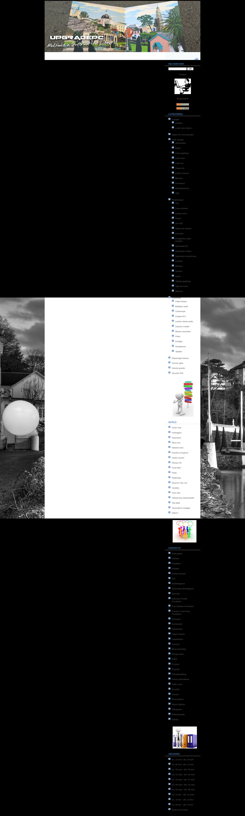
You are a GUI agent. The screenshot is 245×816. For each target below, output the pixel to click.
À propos (182, 74)
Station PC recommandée (182, 135)
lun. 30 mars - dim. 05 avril (183, 769)
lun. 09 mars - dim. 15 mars (183, 785)
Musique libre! (178, 654)
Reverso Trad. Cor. (180, 483)
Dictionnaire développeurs (183, 589)
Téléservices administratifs (183, 498)
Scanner (178, 271)
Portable (178, 341)
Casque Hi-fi (180, 316)
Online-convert (178, 458)
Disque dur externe (183, 228)
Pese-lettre (176, 468)
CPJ (173, 579)
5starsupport (177, 554)
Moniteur (179, 266)
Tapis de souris (181, 286)
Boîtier (178, 148)
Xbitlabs (175, 719)
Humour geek (177, 363)
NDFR (174, 659)
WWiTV (175, 513)
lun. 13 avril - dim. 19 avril (182, 760)
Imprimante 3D (181, 246)
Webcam (179, 291)
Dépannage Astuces (180, 358)
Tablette (178, 352)
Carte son (179, 163)
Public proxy (177, 684)
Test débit (176, 503)
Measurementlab (179, 649)
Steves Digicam (178, 704)
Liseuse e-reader (182, 326)
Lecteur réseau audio (184, 321)
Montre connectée (182, 332)
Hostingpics (177, 433)
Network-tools (177, 448)
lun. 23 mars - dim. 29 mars (183, 775)
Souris (178, 276)
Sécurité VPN (177, 373)
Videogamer (177, 709)
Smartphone (180, 346)
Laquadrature (177, 639)
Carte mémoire (181, 208)
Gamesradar (177, 624)
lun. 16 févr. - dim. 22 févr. (183, 800)
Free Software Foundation (183, 606)
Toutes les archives (180, 810)
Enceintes (179, 233)
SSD (177, 193)
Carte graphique (182, 153)
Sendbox (175, 488)
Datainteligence (178, 584)
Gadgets (178, 123)
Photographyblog (179, 674)
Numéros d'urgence (180, 453)
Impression (176, 438)
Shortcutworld (177, 699)
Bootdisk (175, 569)
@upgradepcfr (183, 99)
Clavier (178, 218)
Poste (174, 473)
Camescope (180, 311)
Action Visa (176, 428)
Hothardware (177, 629)
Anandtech (176, 564)
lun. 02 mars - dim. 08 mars (183, 790)
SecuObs (176, 689)
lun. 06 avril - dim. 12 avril (182, 764)
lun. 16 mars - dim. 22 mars (183, 780)
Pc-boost (175, 664)
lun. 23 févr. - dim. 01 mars (183, 795)
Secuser (175, 694)
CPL (177, 203)
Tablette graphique (183, 281)
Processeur (180, 183)
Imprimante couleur (183, 251)
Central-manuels (179, 574)
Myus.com (176, 443)
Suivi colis (176, 493)
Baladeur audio (181, 306)
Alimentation (180, 143)
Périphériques (178, 200)
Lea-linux (176, 644)
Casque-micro (181, 213)
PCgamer (176, 669)
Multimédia (176, 298)
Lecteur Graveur (182, 173)
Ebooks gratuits (178, 368)
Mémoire (179, 178)
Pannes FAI (177, 463)
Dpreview (176, 594)
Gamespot (176, 619)
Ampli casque (181, 301)
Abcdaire (175, 558)
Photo (177, 336)
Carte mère (180, 158)
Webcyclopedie (178, 714)
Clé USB (179, 223)
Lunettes (179, 261)
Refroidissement (182, 188)
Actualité (175, 120)
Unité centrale (178, 140)
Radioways (176, 478)
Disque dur (179, 168)
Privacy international (180, 679)
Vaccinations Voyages (181, 508)
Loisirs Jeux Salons (183, 128)
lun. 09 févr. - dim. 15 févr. (183, 805)
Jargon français (178, 634)
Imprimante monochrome (185, 256)
